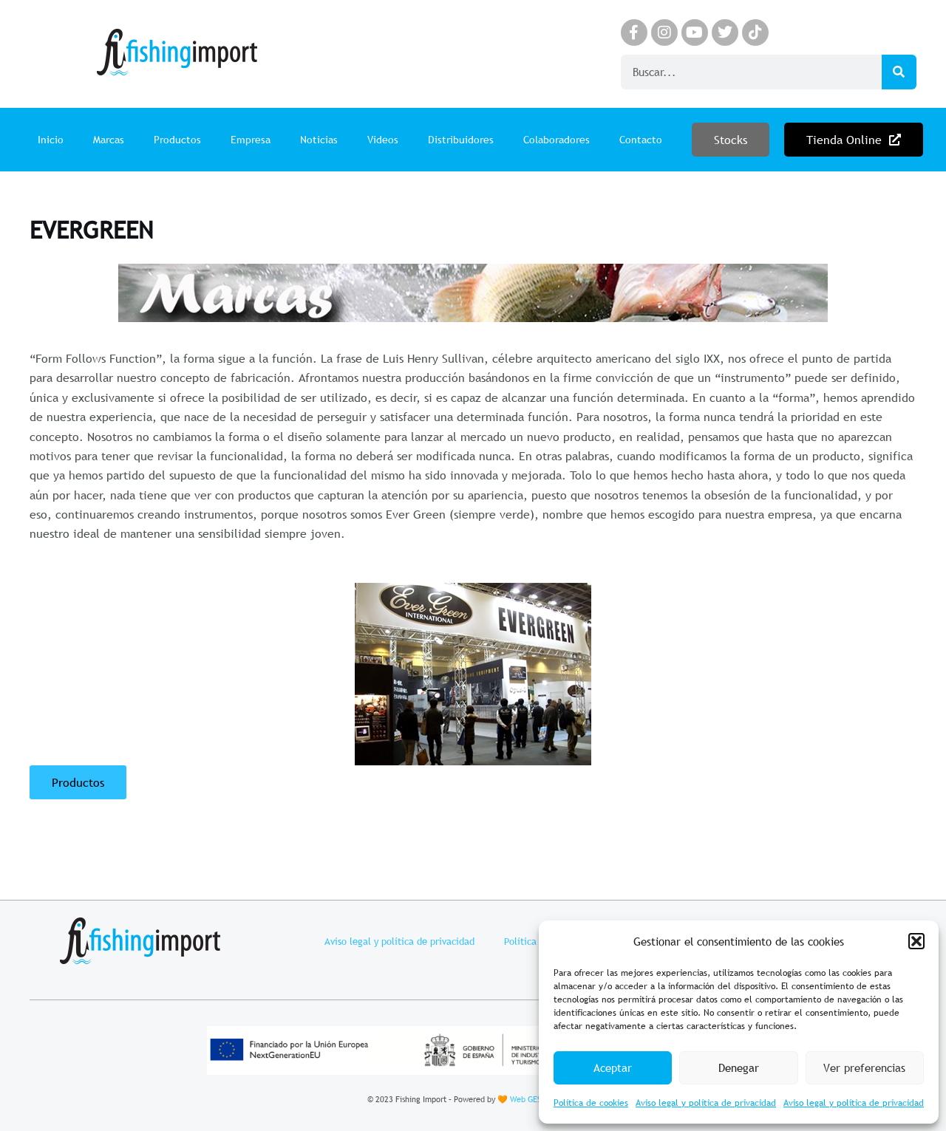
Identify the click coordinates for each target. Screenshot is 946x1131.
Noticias (319, 139)
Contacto (640, 139)
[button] (916, 941)
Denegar (738, 1067)
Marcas (108, 139)
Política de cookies (591, 1103)
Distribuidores (461, 139)
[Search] (899, 72)
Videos (382, 139)
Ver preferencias (864, 1067)
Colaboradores (556, 139)
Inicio (51, 139)
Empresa (250, 139)
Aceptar (612, 1067)
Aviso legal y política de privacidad (706, 1103)
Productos (177, 139)
